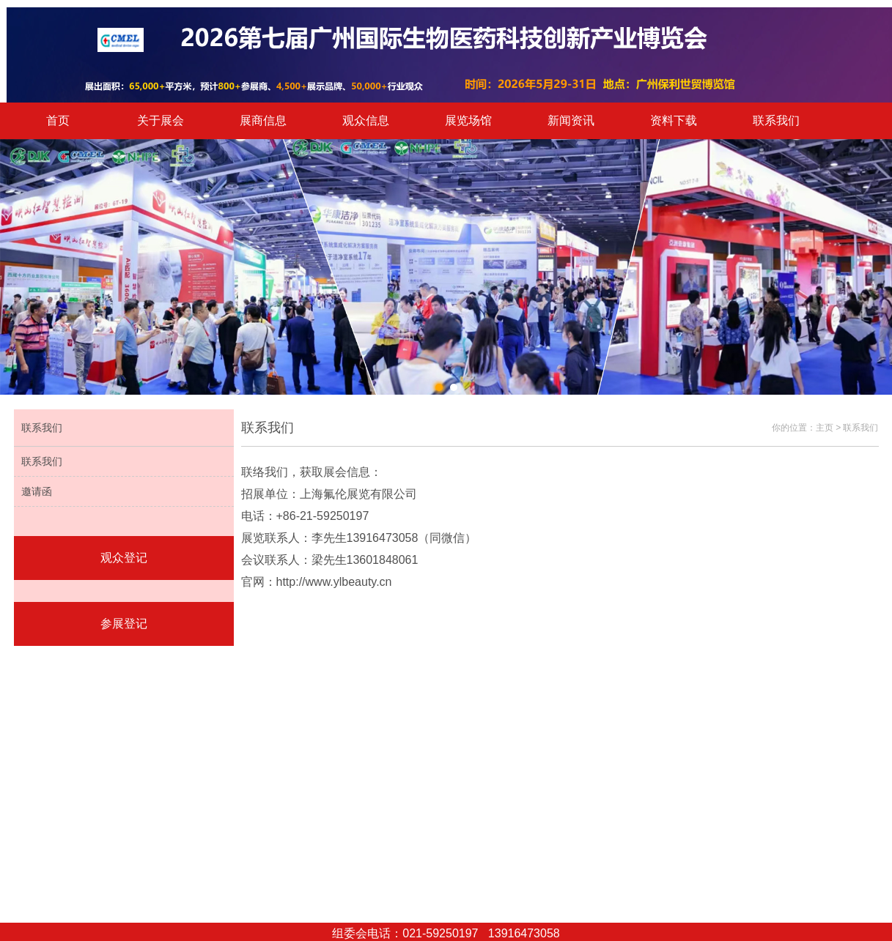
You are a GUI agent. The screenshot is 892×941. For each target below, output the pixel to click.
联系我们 (776, 120)
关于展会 (160, 120)
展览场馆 (468, 120)
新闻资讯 (571, 120)
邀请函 (36, 491)
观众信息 (365, 120)
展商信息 (263, 120)
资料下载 (673, 120)
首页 (58, 120)
